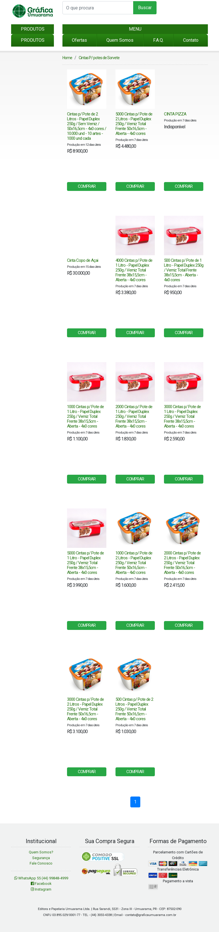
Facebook (41, 883)
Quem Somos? (41, 852)
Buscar (145, 7)
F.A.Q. (158, 40)
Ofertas (79, 40)
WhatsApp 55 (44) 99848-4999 (41, 878)
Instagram (41, 889)
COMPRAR (87, 186)
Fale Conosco (41, 863)
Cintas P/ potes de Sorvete (99, 57)
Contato (190, 40)
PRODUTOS (32, 29)
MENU (135, 29)
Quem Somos (119, 40)
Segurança (41, 858)
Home (67, 57)
